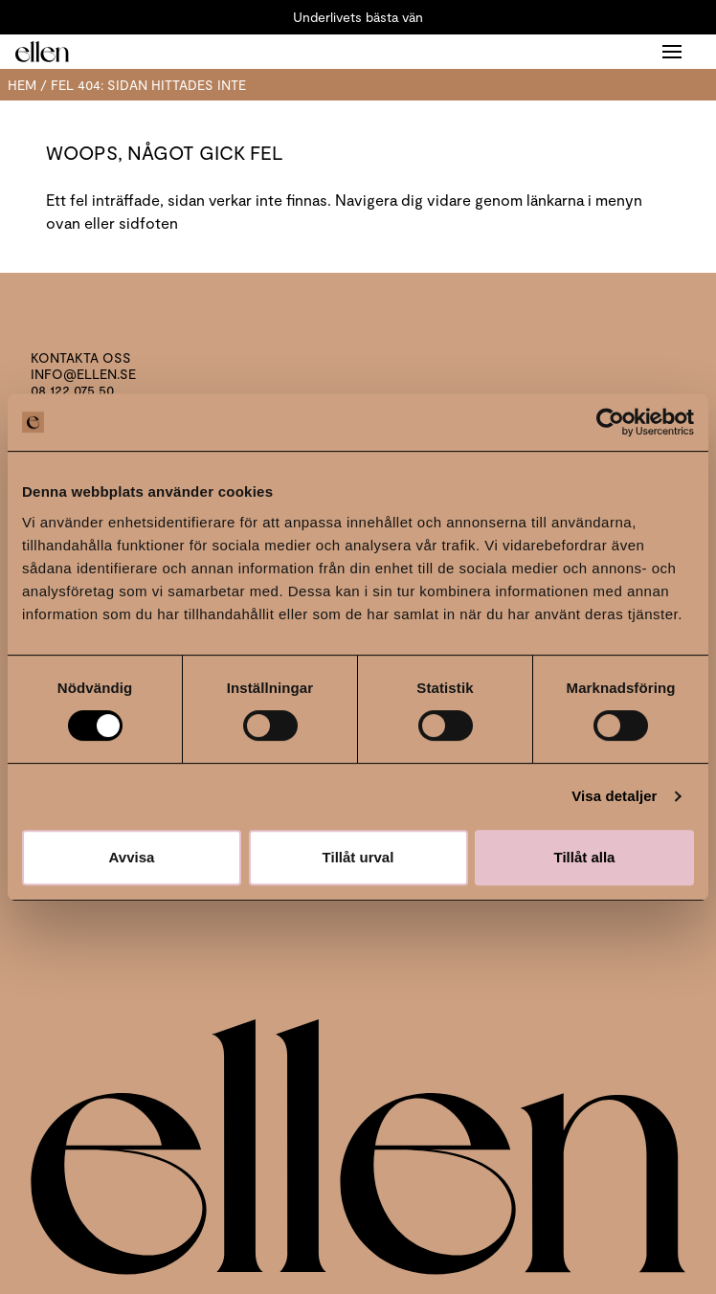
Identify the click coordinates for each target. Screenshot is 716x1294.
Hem (22, 85)
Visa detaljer (614, 796)
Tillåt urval (358, 857)
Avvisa (132, 857)
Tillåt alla (584, 857)
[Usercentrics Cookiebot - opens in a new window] (610, 422)
